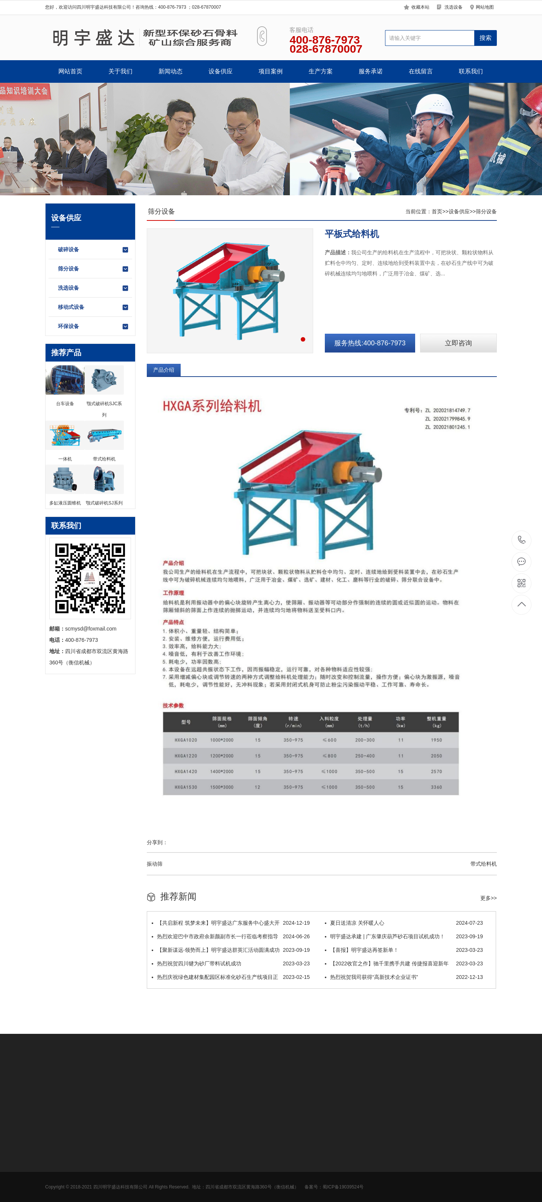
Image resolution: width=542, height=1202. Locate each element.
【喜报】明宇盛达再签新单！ (404, 950)
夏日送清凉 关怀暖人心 (404, 923)
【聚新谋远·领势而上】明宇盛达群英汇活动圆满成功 (231, 950)
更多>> (488, 898)
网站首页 (70, 71)
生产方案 (321, 71)
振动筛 (155, 864)
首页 (437, 211)
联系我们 (471, 71)
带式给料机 (483, 864)
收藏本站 (420, 7)
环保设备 (93, 326)
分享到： (157, 842)
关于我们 (120, 71)
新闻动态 (170, 71)
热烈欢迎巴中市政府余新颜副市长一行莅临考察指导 (231, 936)
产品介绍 (163, 370)
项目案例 (271, 71)
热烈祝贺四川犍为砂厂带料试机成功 (231, 963)
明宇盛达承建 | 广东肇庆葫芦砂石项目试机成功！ (404, 936)
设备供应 (221, 71)
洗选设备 (454, 7)
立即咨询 (458, 343)
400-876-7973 (522, 540)
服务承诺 (371, 71)
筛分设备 (93, 269)
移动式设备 (93, 307)
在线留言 (421, 71)
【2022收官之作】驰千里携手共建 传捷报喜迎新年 (404, 963)
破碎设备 (93, 250)
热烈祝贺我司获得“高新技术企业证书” (404, 977)
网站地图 (485, 7)
